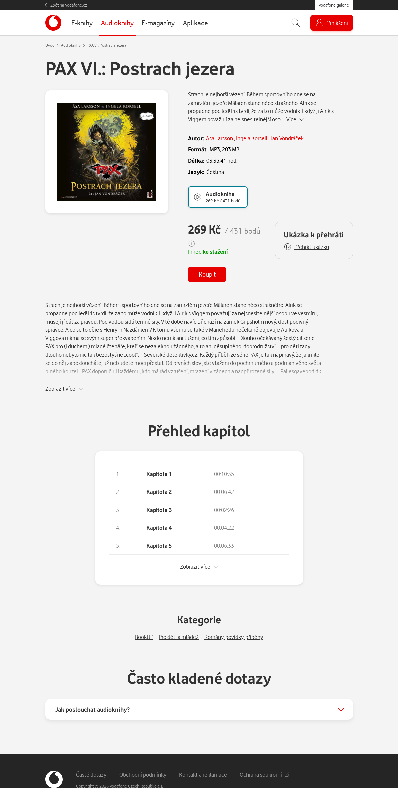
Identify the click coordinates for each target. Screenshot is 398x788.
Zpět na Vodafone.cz (68, 5)
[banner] (53, 23)
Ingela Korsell (251, 138)
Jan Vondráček (287, 138)
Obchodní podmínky (142, 757)
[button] (306, 247)
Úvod (49, 45)
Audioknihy (71, 45)
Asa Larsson (219, 138)
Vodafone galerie (334, 5)
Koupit (207, 274)
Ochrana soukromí (264, 757)
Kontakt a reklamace (203, 757)
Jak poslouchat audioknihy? (92, 692)
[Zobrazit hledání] (296, 23)
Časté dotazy (91, 757)
